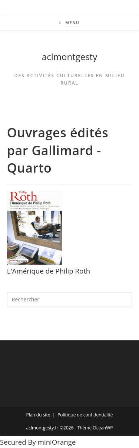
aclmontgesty (69, 56)
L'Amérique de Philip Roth (48, 270)
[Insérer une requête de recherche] (69, 299)
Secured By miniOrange (38, 442)
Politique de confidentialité (85, 415)
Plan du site (38, 415)
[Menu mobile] (69, 22)
